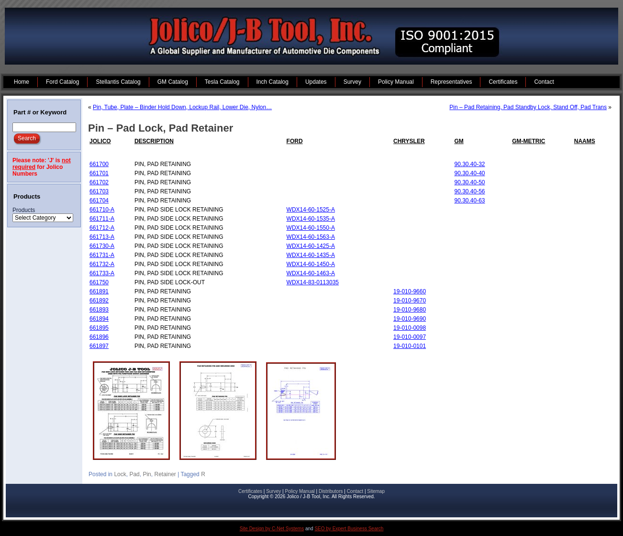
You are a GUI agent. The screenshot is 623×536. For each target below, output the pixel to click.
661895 (99, 327)
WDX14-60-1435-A (311, 255)
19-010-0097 (409, 337)
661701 (99, 173)
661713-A (101, 237)
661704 (99, 200)
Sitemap (376, 491)
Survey (273, 491)
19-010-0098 (409, 327)
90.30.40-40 (469, 173)
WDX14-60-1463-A (311, 273)
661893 (99, 309)
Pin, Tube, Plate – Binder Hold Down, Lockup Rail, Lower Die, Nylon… (182, 107)
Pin (147, 474)
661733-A (101, 273)
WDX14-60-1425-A (311, 246)
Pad (134, 474)
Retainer (165, 474)
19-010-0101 (409, 346)
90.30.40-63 (469, 200)
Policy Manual (299, 491)
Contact (355, 491)
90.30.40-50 (469, 182)
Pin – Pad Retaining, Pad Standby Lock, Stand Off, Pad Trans (528, 107)
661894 (99, 318)
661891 (99, 291)
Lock (120, 474)
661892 (99, 300)
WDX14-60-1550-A (311, 227)
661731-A (101, 255)
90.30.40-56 (469, 191)
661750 (99, 282)
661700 (99, 164)
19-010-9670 (409, 300)
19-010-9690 (409, 318)
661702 (99, 182)
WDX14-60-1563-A (311, 237)
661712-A (101, 227)
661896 (99, 337)
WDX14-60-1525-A (311, 209)
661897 (99, 346)
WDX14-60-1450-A (311, 264)
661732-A (101, 264)
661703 (99, 191)
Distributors (331, 491)
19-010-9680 (409, 309)
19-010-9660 (409, 291)
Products (23, 210)
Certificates (250, 491)
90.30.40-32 (469, 164)
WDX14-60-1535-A (311, 218)
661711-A (101, 218)
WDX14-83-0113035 (313, 282)
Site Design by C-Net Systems (272, 528)
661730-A (101, 246)
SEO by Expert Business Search (348, 528)
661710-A (101, 209)
